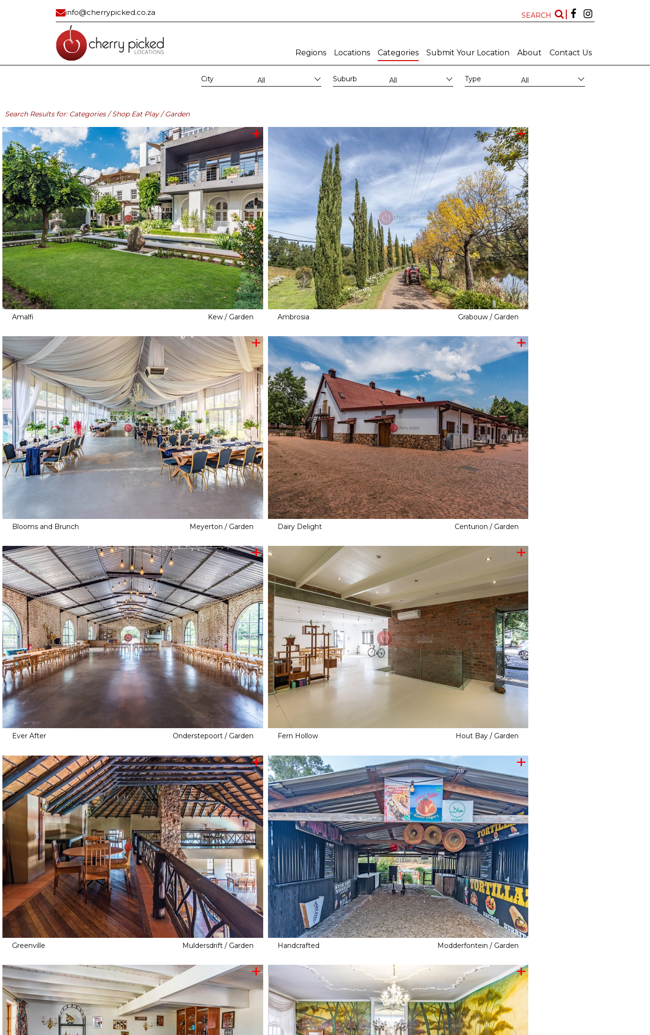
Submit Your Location (468, 52)
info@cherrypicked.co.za (110, 12)
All (261, 80)
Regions (310, 52)
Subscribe (300, 1027)
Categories (398, 52)
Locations (352, 52)
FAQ (427, 1027)
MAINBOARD (267, 1027)
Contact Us (570, 52)
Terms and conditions (389, 1027)
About (529, 52)
